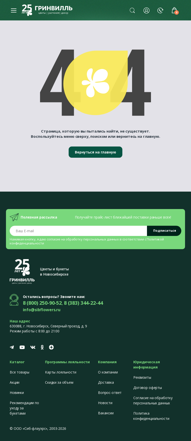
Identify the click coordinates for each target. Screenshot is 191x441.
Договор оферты (147, 387)
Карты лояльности (60, 372)
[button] (132, 10)
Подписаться (164, 230)
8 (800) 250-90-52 (42, 302)
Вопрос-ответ (110, 392)
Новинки (17, 392)
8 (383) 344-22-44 (83, 302)
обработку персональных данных (92, 239)
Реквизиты (142, 377)
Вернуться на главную (95, 152)
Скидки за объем (59, 382)
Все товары (19, 372)
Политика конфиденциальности (151, 416)
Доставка (106, 382)
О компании (108, 372)
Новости (105, 402)
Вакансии (106, 413)
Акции (14, 382)
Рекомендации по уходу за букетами (24, 408)
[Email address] (78, 231)
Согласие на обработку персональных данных (153, 400)
